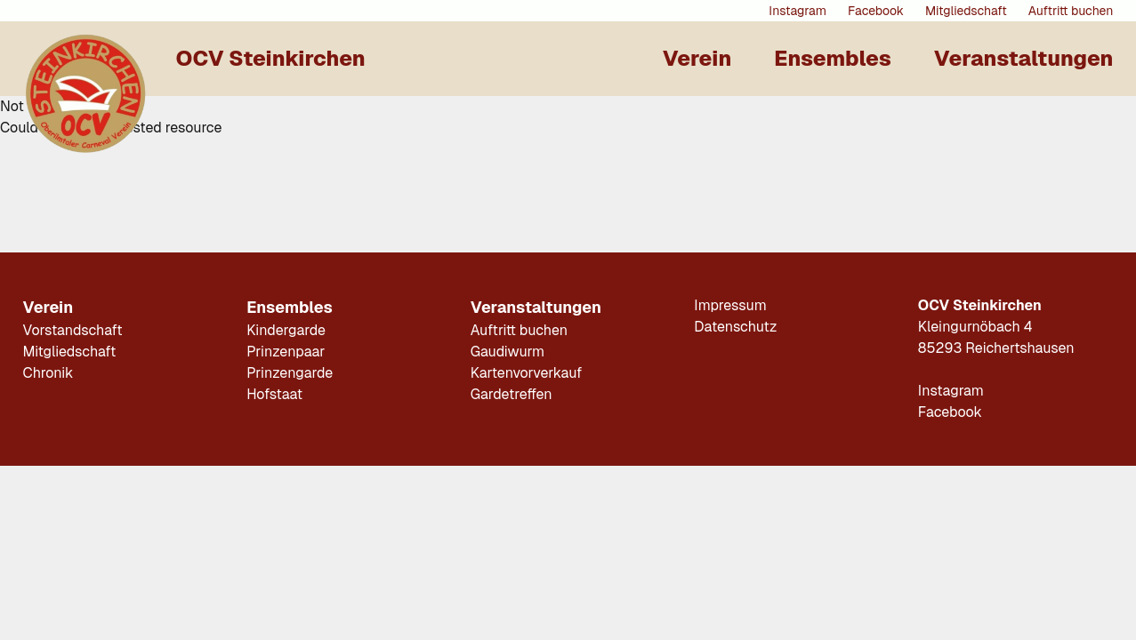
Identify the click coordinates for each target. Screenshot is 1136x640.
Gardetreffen (511, 394)
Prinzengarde (289, 373)
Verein (697, 58)
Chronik (48, 373)
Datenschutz (735, 326)
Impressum (730, 305)
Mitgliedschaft (966, 11)
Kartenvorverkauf (527, 373)
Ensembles (832, 58)
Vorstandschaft (73, 330)
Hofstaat (274, 394)
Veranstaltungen (1024, 58)
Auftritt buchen (1071, 11)
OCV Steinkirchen (271, 58)
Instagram (797, 11)
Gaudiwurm (507, 351)
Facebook (876, 11)
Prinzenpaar (285, 351)
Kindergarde (286, 330)
